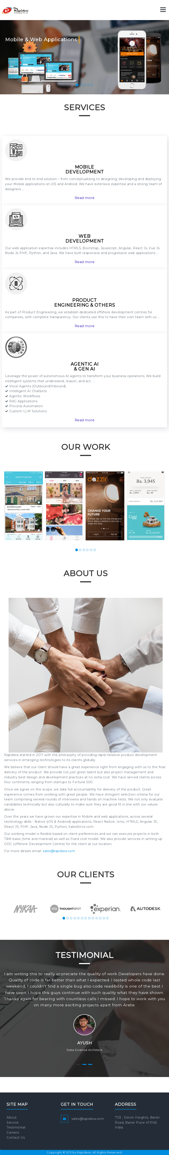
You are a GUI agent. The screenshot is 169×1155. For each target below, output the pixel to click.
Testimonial (16, 1127)
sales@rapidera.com (59, 851)
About (12, 1117)
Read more (85, 198)
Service (13, 1123)
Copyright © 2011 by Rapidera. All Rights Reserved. (85, 1152)
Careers (13, 1132)
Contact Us (16, 1138)
